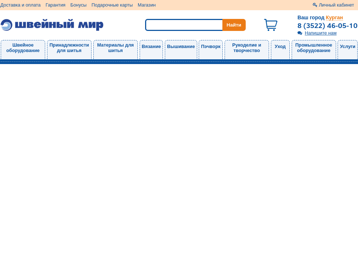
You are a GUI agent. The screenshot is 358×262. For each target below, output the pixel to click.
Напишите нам (320, 33)
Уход (280, 46)
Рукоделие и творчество (246, 47)
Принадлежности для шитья (69, 47)
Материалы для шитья (115, 47)
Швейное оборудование (22, 47)
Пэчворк (210, 46)
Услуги (347, 46)
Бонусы (78, 5)
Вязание (151, 46)
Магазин (147, 5)
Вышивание (181, 46)
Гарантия (56, 5)
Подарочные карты (112, 5)
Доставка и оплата (20, 5)
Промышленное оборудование (313, 47)
